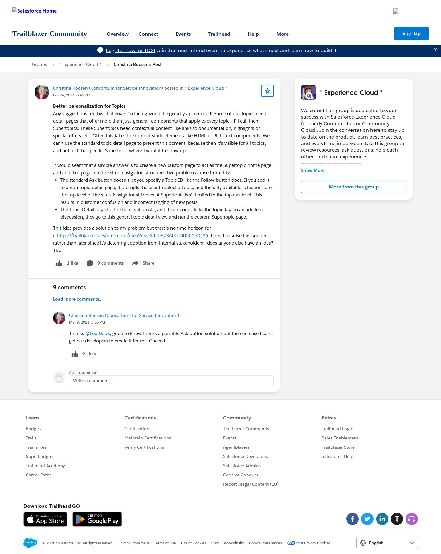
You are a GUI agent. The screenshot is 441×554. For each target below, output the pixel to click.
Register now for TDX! (130, 50)
